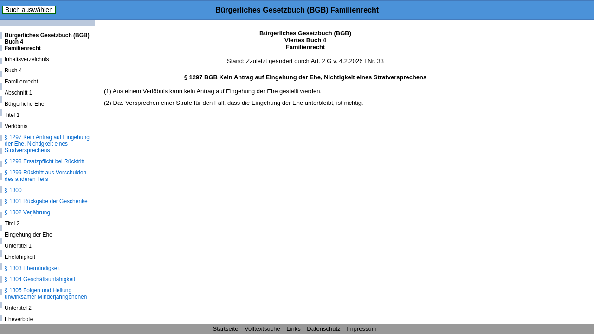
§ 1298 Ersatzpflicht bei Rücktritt (44, 161)
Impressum (361, 328)
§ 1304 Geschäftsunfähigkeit (40, 279)
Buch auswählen (29, 9)
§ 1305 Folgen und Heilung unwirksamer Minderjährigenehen (46, 293)
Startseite (226, 328)
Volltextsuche (262, 328)
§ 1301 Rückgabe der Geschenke (46, 201)
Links (293, 328)
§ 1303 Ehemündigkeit (32, 268)
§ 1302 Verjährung (27, 212)
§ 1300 (13, 190)
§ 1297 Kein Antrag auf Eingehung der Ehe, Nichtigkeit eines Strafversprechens (47, 144)
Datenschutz (323, 328)
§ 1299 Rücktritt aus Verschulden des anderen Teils (45, 175)
